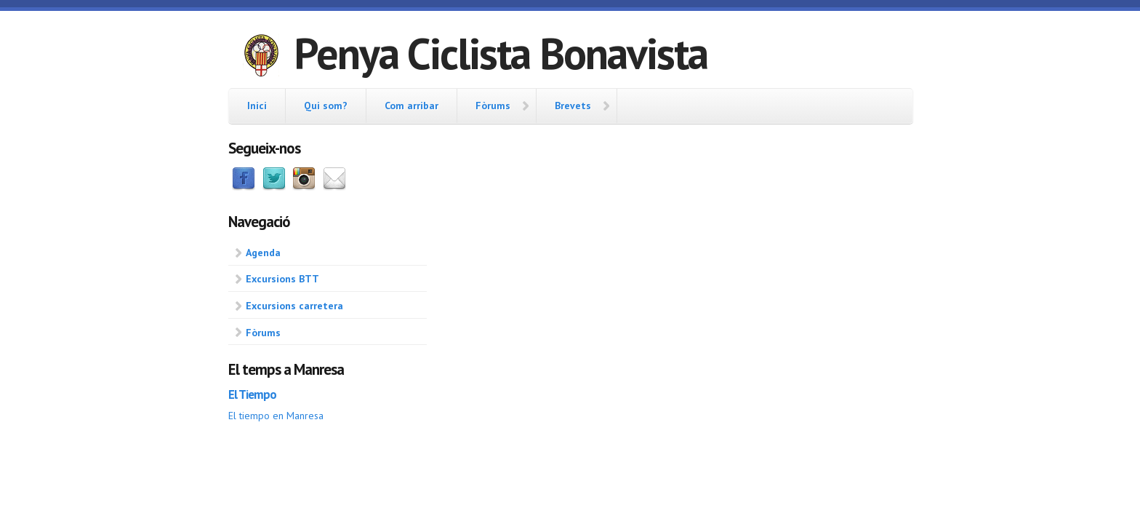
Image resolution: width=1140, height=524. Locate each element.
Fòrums (492, 105)
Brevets (573, 105)
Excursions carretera (294, 305)
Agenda (263, 252)
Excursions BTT (282, 278)
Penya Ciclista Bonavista (500, 53)
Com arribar (411, 105)
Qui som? (326, 105)
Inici (257, 105)
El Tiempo (252, 394)
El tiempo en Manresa (276, 415)
